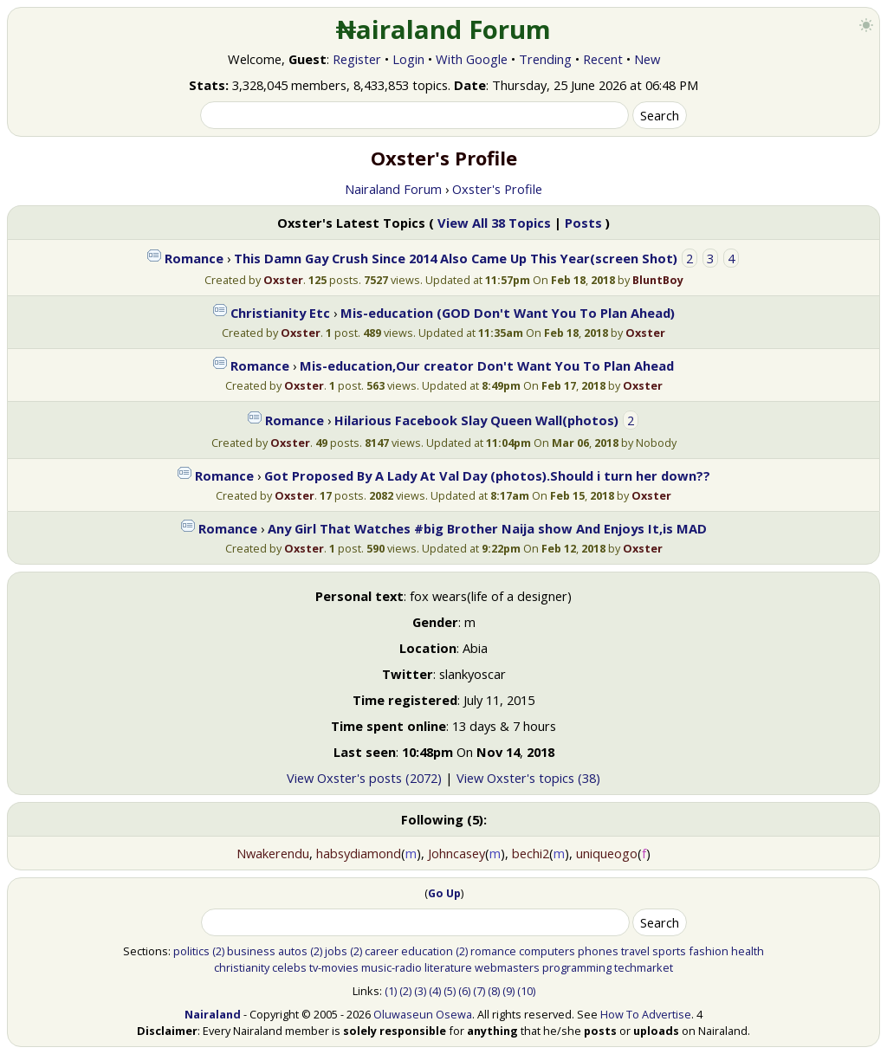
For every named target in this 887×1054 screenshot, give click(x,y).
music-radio (391, 967)
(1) (391, 991)
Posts (583, 222)
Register (357, 59)
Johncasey (456, 853)
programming (577, 967)
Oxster (283, 280)
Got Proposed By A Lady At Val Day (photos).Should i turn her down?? (487, 475)
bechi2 (530, 853)
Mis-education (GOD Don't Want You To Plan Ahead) (507, 312)
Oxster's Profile (497, 188)
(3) (420, 991)
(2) (218, 951)
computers (547, 951)
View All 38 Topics (494, 222)
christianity (241, 967)
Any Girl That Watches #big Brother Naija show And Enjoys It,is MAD (487, 528)
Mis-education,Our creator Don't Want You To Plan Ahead (487, 365)
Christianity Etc (280, 312)
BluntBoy (657, 280)
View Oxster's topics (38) (528, 777)
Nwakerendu (272, 853)
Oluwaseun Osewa (422, 1014)
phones (598, 951)
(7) (479, 991)
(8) (494, 991)
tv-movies (334, 967)
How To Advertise (645, 1014)
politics (191, 951)
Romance (194, 258)
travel (635, 951)
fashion (708, 951)
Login (408, 59)
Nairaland (213, 1014)
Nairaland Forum (393, 188)
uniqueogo (607, 853)
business (251, 951)
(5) (450, 991)
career (381, 951)
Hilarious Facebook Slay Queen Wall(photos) (476, 420)
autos (293, 951)
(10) (526, 991)
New (647, 59)
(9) (508, 991)
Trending (545, 59)
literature (448, 967)
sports (669, 951)
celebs (289, 967)
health (747, 951)
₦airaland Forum (444, 29)
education (427, 951)
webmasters (507, 967)
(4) (435, 991)
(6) (464, 991)
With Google (472, 59)
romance (493, 951)
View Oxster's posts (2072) (364, 777)
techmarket (643, 967)
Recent (603, 59)
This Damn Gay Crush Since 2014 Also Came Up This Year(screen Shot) (455, 258)
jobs (336, 951)
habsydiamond (358, 853)
